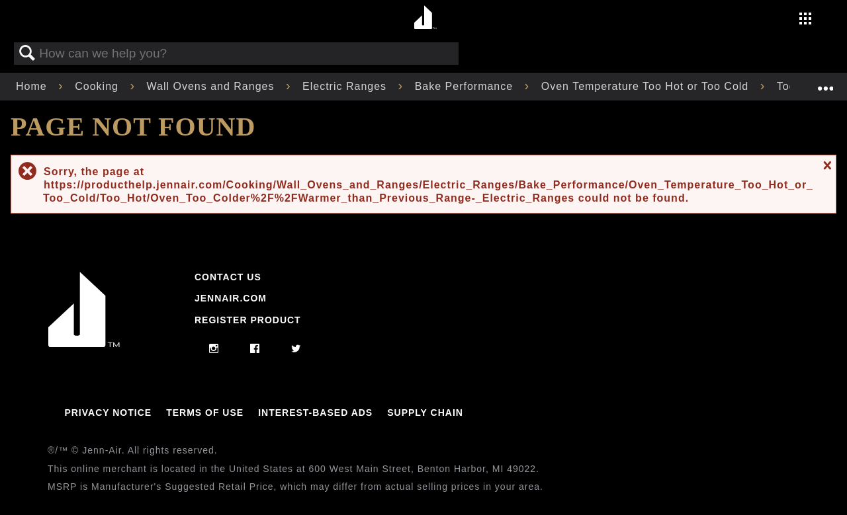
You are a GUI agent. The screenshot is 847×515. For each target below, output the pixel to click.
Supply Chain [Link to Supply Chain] (425, 412)
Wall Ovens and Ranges (212, 86)
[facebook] (255, 349)
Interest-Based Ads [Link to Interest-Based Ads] (315, 412)
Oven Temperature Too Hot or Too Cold (646, 86)
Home (33, 86)
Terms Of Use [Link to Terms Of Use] (205, 412)
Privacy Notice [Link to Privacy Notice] (108, 412)
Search (27, 53)
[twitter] (296, 349)
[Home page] (425, 18)
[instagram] (214, 349)
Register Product (248, 320)
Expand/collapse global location (825, 83)
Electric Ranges (346, 86)
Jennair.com (231, 298)
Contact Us (228, 277)
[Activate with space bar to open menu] (805, 20)
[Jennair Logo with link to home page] (84, 344)
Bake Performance (466, 86)
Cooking (98, 86)
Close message (825, 165)
